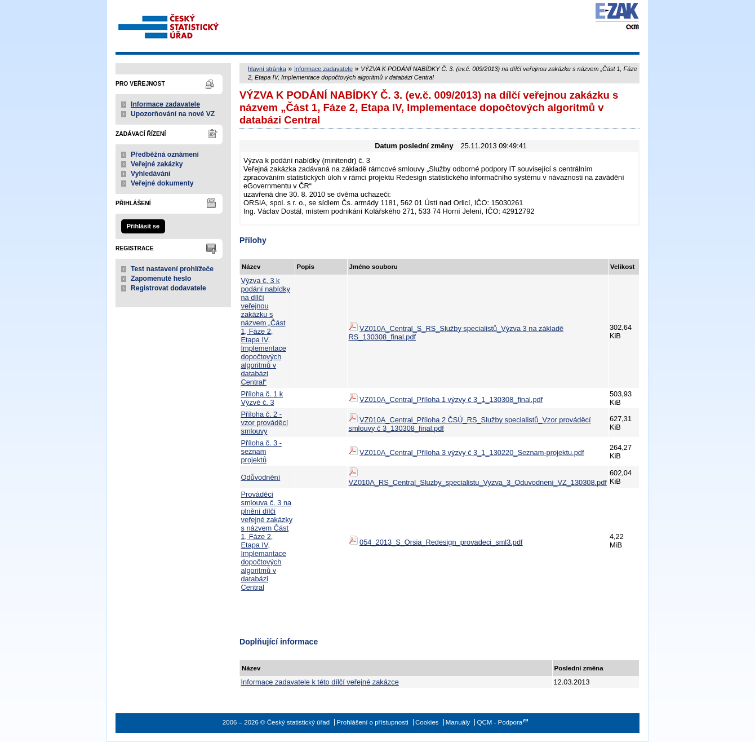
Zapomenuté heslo (161, 278)
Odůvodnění (261, 477)
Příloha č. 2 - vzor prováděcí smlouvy (264, 422)
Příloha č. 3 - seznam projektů (261, 451)
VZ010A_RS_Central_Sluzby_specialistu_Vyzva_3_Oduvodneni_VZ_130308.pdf (478, 482)
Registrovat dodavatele (168, 288)
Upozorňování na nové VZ (173, 114)
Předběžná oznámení (165, 154)
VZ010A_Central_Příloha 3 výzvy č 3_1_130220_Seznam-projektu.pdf (471, 452)
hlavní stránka (267, 68)
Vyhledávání (151, 174)
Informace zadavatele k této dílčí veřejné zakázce (320, 682)
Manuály (458, 722)
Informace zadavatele (165, 104)
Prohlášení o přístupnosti (372, 722)
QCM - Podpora (499, 722)
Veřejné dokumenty (162, 183)
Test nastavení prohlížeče (172, 269)
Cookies (427, 722)
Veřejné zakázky (157, 164)
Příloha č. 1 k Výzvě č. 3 (262, 398)
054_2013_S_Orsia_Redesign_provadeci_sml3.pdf (441, 542)
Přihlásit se (143, 226)
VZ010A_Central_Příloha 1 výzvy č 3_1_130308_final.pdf (451, 399)
